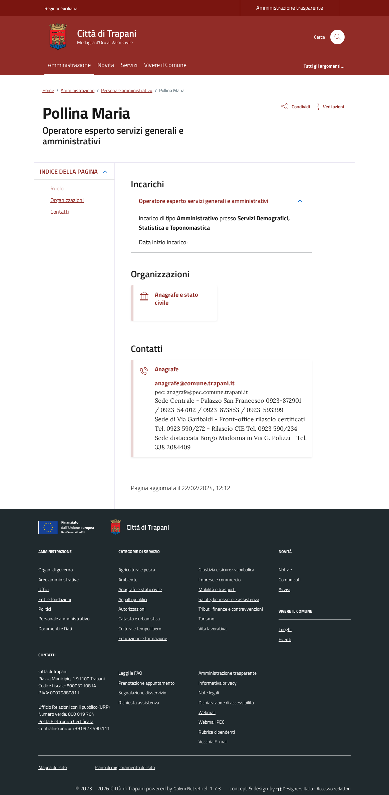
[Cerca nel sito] (337, 37)
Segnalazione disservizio (142, 692)
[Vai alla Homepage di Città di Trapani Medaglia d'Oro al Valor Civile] (94, 37)
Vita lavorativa (213, 628)
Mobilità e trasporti (217, 589)
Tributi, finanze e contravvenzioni (231, 609)
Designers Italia (294, 788)
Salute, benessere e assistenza (229, 599)
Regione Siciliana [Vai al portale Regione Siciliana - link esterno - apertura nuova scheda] (60, 8)
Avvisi (284, 589)
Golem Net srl (186, 788)
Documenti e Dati (55, 628)
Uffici (43, 589)
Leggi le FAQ (130, 673)
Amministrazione (69, 64)
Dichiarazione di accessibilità (226, 702)
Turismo (206, 618)
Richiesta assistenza (138, 702)
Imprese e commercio (220, 579)
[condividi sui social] (295, 106)
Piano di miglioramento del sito (125, 767)
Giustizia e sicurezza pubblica (226, 569)
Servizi (129, 64)
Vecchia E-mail (213, 741)
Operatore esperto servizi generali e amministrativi (203, 200)
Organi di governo (55, 569)
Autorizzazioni (131, 609)
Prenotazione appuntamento (146, 683)
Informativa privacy (218, 683)
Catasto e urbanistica (139, 618)
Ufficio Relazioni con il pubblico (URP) (74, 707)
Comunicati (290, 579)
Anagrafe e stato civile (176, 299)
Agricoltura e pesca (136, 569)
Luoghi (285, 629)
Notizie (285, 569)
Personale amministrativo (63, 618)
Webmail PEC (212, 722)
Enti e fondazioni (54, 599)
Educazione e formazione (142, 638)
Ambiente (127, 579)
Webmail (207, 712)
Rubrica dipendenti (217, 732)
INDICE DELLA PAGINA (69, 171)
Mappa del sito (52, 767)
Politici (44, 609)
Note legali (209, 692)
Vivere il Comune (165, 64)
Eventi (285, 639)
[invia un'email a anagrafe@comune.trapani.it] (195, 383)
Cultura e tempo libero (139, 628)
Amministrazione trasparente (289, 8)
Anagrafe (166, 369)
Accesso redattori (334, 788)
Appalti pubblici (132, 599)
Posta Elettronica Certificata (65, 721)
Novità (105, 64)
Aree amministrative (58, 579)
